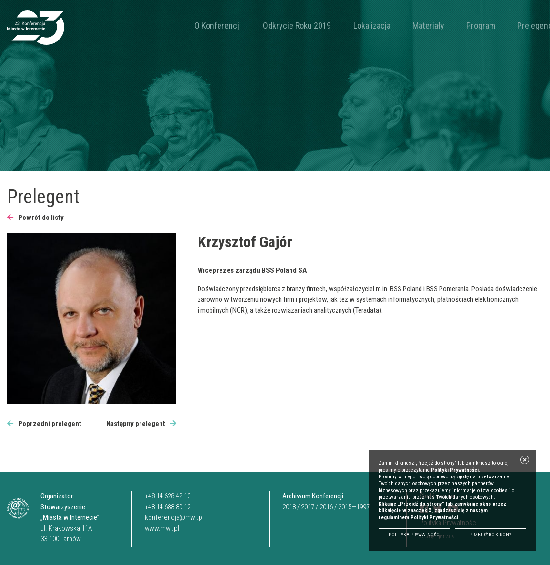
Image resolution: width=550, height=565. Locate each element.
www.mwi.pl (162, 528)
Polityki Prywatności (455, 470)
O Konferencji (210, 25)
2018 (289, 507)
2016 (326, 507)
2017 (307, 507)
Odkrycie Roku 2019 (275, 25)
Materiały (378, 25)
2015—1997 (354, 507)
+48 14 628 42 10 (167, 496)
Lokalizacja (335, 25)
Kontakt (496, 25)
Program (415, 25)
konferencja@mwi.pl (174, 517)
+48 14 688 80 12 (167, 507)
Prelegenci (456, 25)
